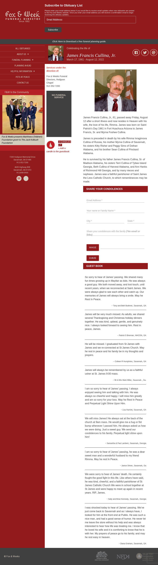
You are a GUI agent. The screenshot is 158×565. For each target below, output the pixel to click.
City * (89, 221)
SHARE (92, 258)
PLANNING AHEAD (23, 65)
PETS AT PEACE (23, 77)
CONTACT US (23, 82)
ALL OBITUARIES (22, 48)
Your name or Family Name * (101, 210)
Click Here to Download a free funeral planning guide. (79, 41)
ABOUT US (23, 54)
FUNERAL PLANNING (22, 59)
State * (130, 221)
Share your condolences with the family (113, 233)
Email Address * (94, 200)
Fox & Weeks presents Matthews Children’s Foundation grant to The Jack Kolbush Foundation (22, 139)
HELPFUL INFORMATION (23, 71)
